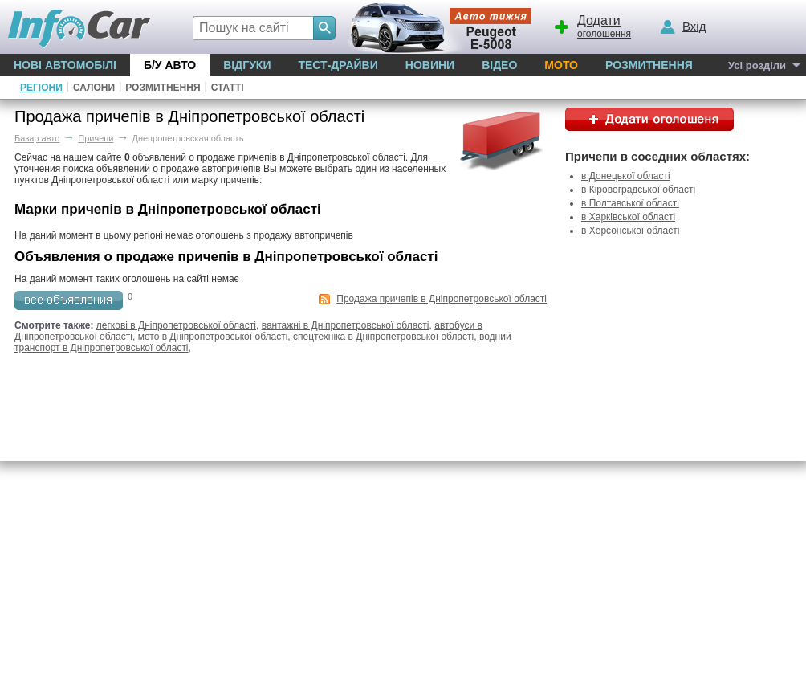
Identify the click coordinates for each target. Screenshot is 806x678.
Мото (561, 65)
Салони (94, 87)
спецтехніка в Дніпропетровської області (383, 336)
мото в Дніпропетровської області (213, 336)
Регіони (41, 87)
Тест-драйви (337, 65)
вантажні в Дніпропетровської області (345, 325)
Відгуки (247, 65)
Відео (499, 65)
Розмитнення (649, 65)
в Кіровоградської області (638, 189)
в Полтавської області (630, 203)
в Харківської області (628, 217)
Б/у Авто (170, 65)
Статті (227, 87)
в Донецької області (625, 176)
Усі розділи (757, 65)
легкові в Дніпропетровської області (176, 325)
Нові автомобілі (65, 65)
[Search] (324, 28)
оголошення (592, 24)
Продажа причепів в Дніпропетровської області (441, 298)
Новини (429, 65)
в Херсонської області (630, 230)
